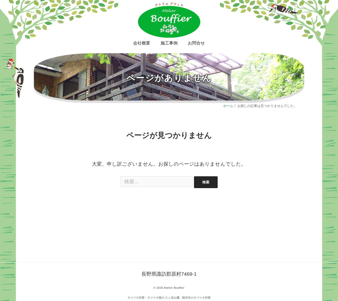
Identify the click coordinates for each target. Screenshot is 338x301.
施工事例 (169, 43)
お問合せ (196, 43)
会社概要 (141, 43)
